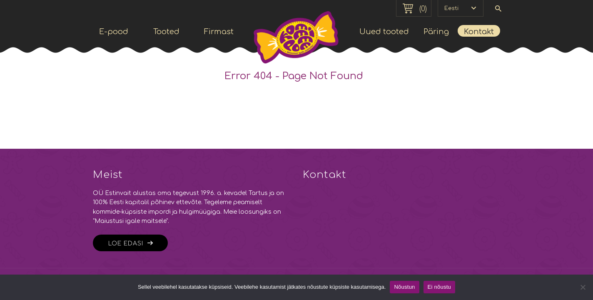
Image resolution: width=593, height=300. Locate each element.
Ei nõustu (439, 287)
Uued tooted (384, 32)
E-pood (113, 32)
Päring (436, 32)
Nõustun (404, 287)
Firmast (219, 32)
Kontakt (479, 32)
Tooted (166, 32)
